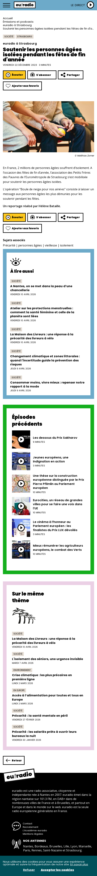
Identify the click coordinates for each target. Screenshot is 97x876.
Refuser (29, 870)
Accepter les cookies (57, 870)
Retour (14, 760)
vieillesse (51, 245)
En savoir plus (79, 864)
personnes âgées (30, 245)
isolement (66, 245)
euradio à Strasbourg (17, 25)
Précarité (9, 245)
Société (8, 36)
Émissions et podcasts (18, 22)
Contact (27, 823)
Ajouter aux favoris (22, 86)
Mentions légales (33, 834)
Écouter (14, 75)
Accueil (8, 18)
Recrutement (30, 827)
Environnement (22, 670)
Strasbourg (24, 36)
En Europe (19, 690)
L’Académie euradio (35, 830)
